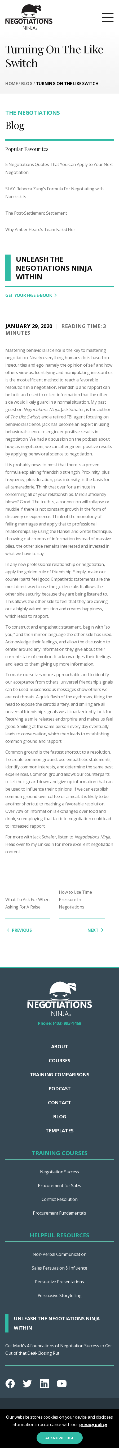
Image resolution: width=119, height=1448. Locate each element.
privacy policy (93, 1424)
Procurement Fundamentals (59, 1213)
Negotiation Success (59, 1172)
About (59, 1046)
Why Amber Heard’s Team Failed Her (40, 229)
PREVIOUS (18, 930)
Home (11, 83)
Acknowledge (59, 1437)
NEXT (96, 930)
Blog (27, 83)
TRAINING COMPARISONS (59, 1074)
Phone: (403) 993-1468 (59, 1023)
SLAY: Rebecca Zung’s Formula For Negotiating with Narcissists (54, 193)
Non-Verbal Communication (59, 1254)
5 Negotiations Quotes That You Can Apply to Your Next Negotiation (59, 168)
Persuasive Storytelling (60, 1295)
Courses (59, 1060)
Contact (59, 1102)
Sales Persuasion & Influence (59, 1268)
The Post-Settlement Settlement (36, 213)
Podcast (60, 1088)
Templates (59, 1130)
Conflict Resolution (60, 1199)
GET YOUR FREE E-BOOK (32, 295)
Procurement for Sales (59, 1185)
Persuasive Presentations (59, 1282)
